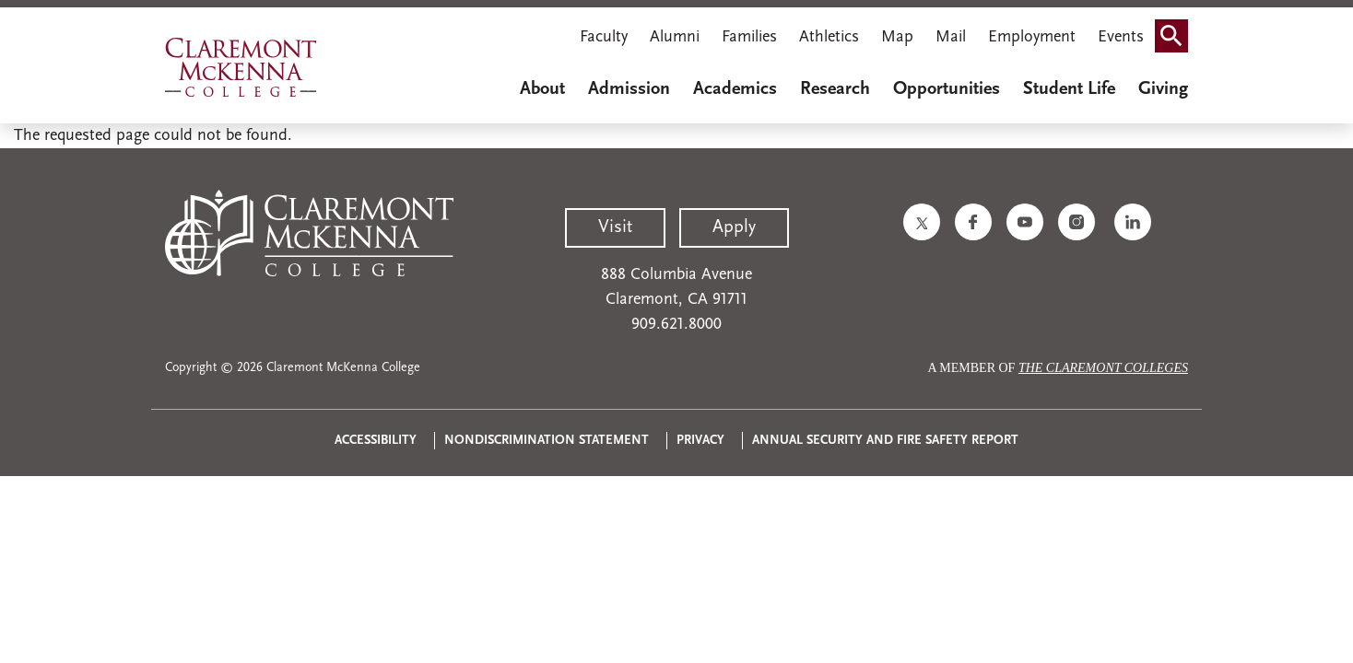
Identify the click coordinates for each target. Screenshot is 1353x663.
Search (1177, 30)
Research (835, 89)
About (542, 89)
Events (1121, 37)
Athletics (829, 37)
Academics (735, 89)
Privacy (700, 441)
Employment (1032, 37)
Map (897, 37)
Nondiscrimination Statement (546, 441)
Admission (629, 89)
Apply (734, 227)
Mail (950, 37)
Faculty (604, 37)
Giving (1163, 89)
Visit (615, 227)
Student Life (1069, 89)
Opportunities (946, 89)
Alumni (675, 37)
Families (749, 37)
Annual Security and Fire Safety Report (885, 441)
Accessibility (376, 441)
